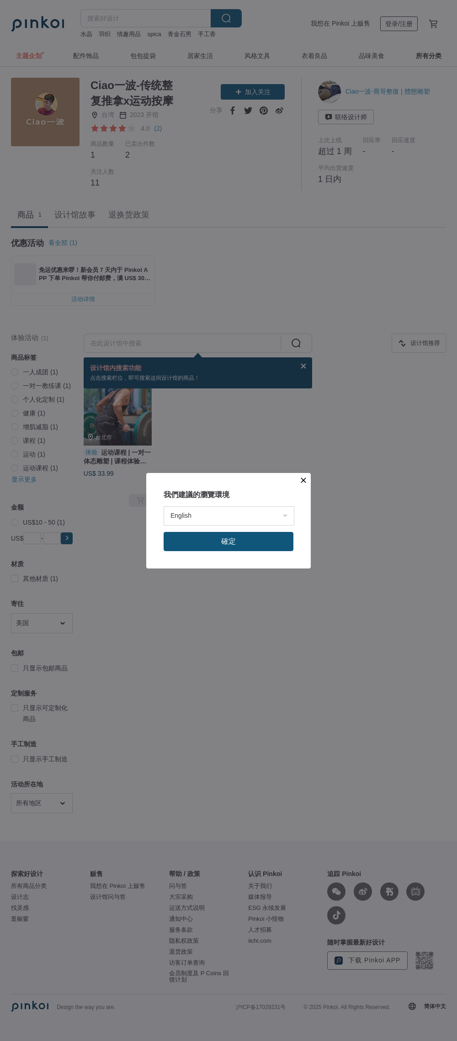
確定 (228, 541)
